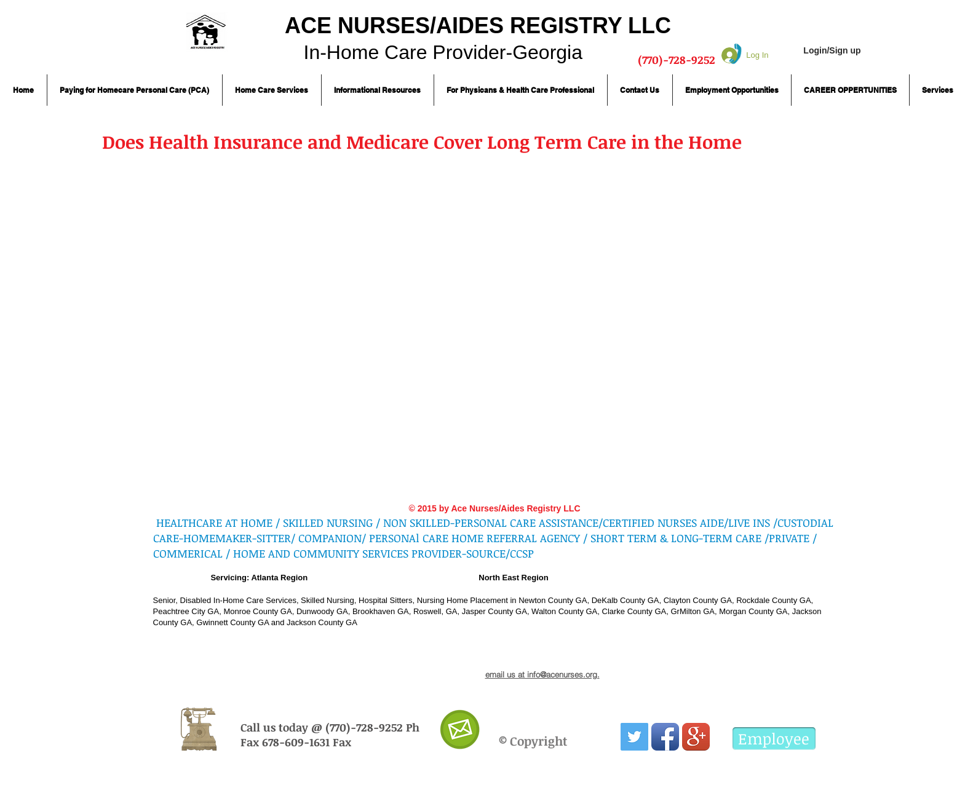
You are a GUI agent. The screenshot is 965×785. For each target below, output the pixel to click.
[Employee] (774, 738)
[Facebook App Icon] (665, 737)
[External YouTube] (359, 308)
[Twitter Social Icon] (634, 737)
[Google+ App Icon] (696, 737)
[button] (134, 90)
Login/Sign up (831, 50)
